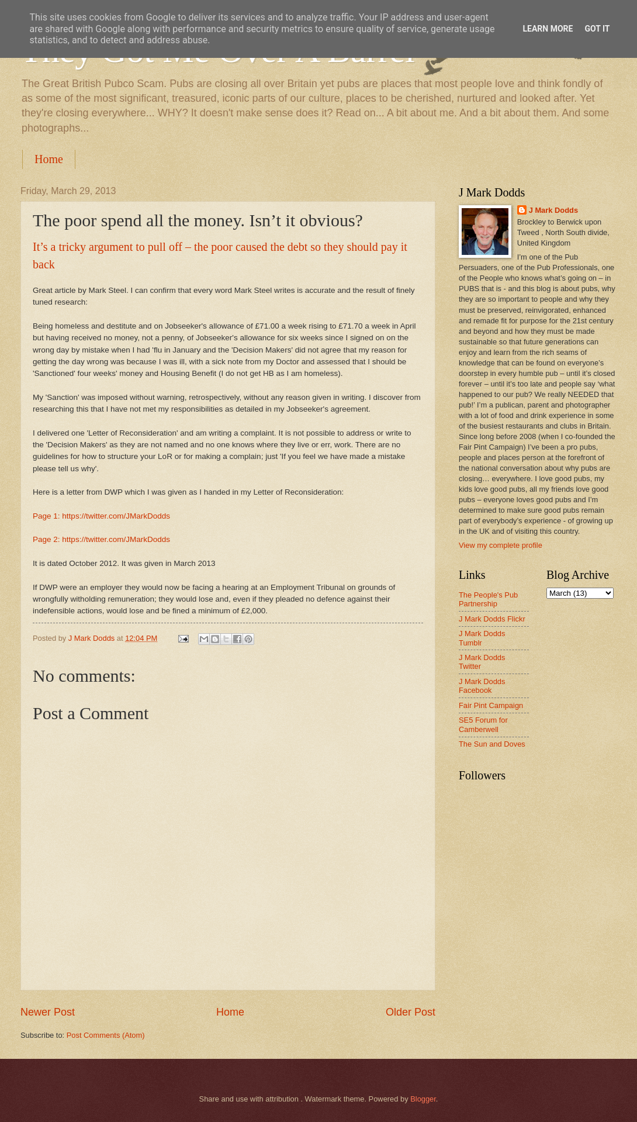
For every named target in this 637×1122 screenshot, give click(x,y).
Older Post (410, 1012)
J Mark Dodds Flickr (492, 618)
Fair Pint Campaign (491, 705)
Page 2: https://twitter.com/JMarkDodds (101, 539)
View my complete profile (500, 545)
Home (48, 159)
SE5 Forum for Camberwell (483, 724)
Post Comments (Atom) (106, 1035)
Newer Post (47, 1012)
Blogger (423, 1099)
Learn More (547, 28)
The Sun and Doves (492, 744)
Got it (597, 28)
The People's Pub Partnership (488, 599)
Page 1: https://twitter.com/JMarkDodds (101, 516)
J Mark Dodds (553, 210)
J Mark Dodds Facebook (482, 686)
